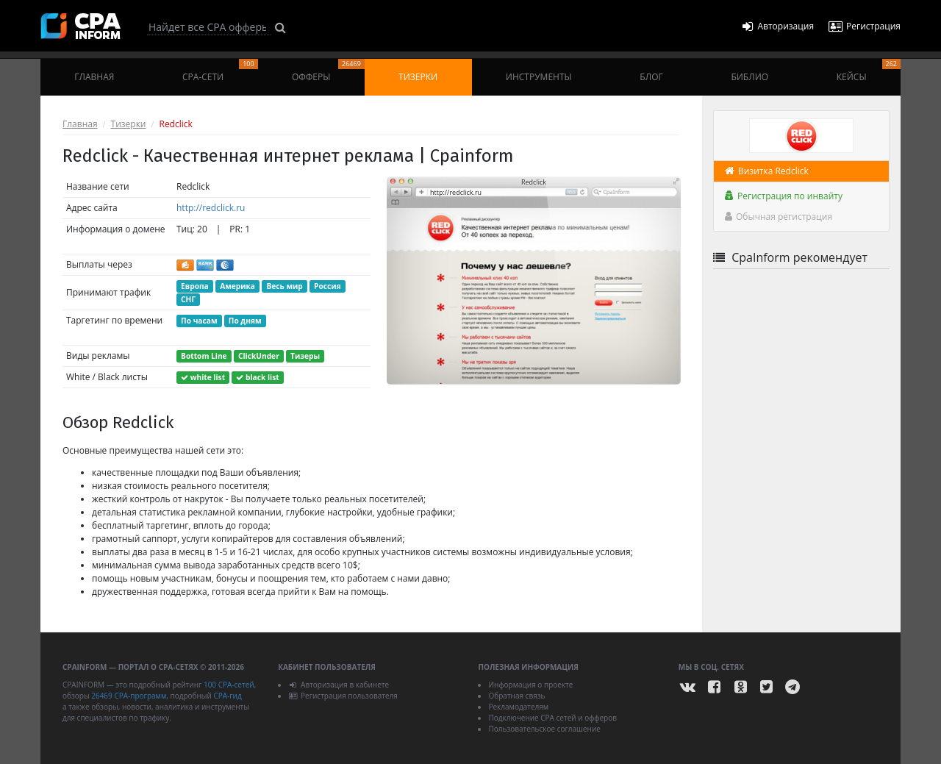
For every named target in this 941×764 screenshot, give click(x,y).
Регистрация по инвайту (783, 196)
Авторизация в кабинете (338, 684)
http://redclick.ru (210, 207)
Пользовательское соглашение (544, 729)
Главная (94, 77)
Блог (651, 77)
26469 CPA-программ (128, 695)
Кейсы (869, 71)
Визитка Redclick (767, 171)
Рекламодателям (518, 706)
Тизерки (417, 77)
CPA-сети (220, 71)
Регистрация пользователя (343, 695)
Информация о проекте (530, 684)
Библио (749, 77)
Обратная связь (516, 695)
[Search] (209, 27)
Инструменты (539, 77)
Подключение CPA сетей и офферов (552, 718)
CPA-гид (227, 695)
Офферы (328, 71)
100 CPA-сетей (229, 684)
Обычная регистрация (778, 216)
